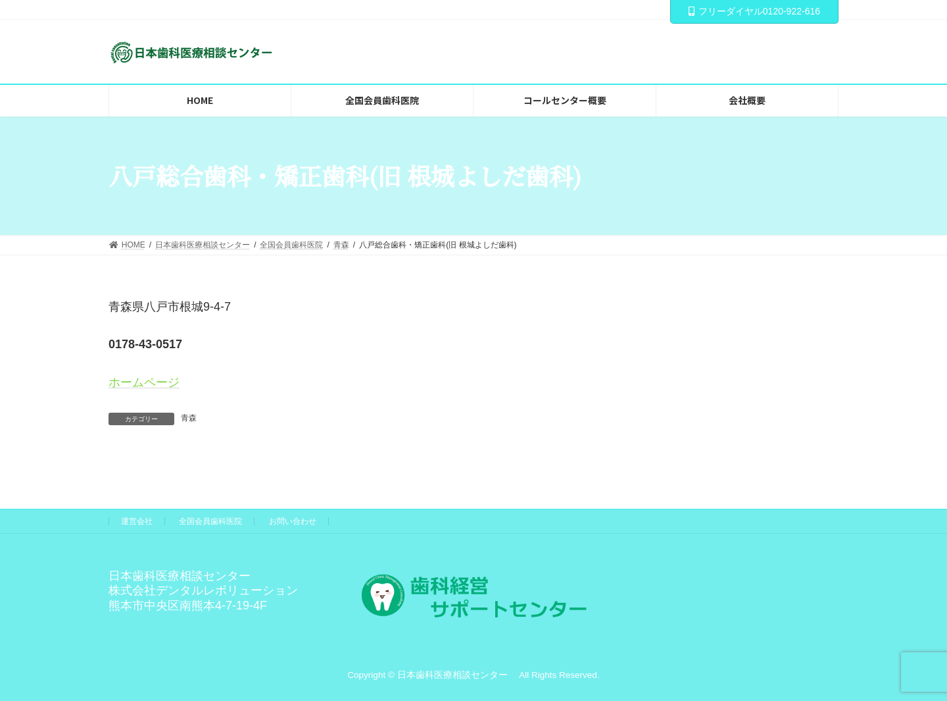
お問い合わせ (292, 521)
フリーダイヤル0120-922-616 (754, 11)
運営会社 (137, 521)
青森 (189, 418)
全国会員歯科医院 (210, 521)
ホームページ (144, 382)
